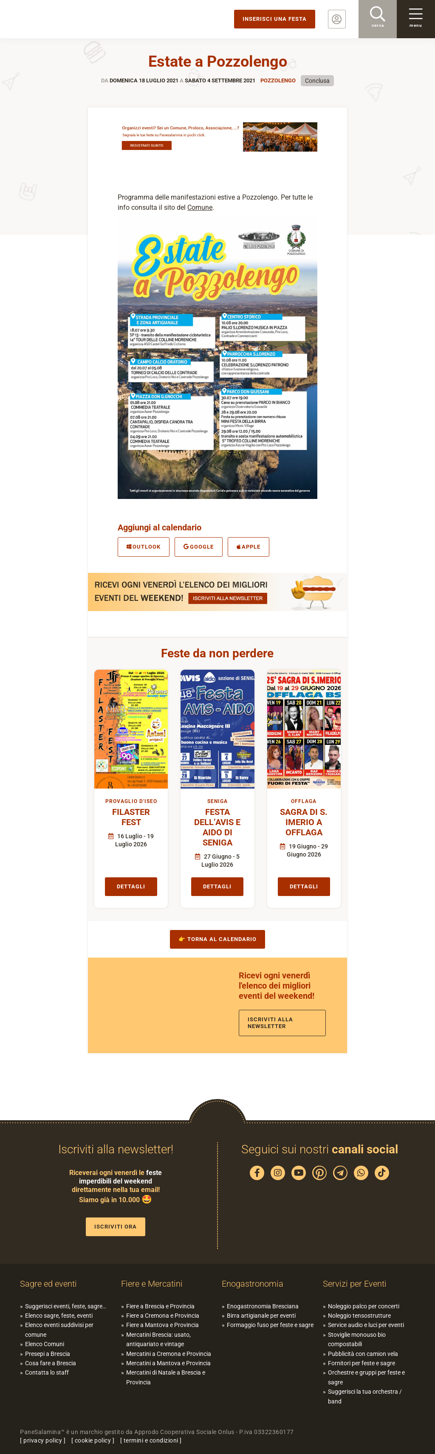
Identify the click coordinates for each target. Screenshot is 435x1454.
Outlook (144, 547)
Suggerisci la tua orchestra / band (365, 1396)
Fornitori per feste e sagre (361, 1363)
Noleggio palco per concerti (363, 1306)
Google (199, 547)
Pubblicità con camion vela (363, 1353)
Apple (249, 547)
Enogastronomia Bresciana (263, 1306)
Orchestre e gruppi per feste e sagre (366, 1377)
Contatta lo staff (47, 1372)
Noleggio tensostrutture (359, 1315)
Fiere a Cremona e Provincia (162, 1315)
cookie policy (93, 1440)
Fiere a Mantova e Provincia (162, 1325)
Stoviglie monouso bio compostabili (357, 1339)
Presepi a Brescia (47, 1353)
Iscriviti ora (115, 1226)
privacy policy (42, 1440)
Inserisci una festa (275, 19)
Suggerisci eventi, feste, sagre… (65, 1306)
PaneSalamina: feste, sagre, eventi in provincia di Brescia (66, 19)
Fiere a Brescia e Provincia (160, 1306)
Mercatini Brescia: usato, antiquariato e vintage (158, 1339)
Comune (199, 207)
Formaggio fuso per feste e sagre (270, 1325)
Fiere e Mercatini (152, 1284)
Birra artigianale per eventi (261, 1315)
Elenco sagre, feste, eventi (59, 1315)
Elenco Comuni (44, 1344)
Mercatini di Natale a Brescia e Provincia (165, 1377)
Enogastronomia (252, 1284)
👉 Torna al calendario (217, 939)
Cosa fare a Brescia (50, 1363)
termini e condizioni (151, 1440)
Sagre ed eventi (48, 1284)
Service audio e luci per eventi (366, 1325)
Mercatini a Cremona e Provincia (168, 1353)
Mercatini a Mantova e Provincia (168, 1363)
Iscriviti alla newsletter (270, 1022)
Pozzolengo (278, 80)
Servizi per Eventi (355, 1284)
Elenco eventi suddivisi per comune (59, 1330)
